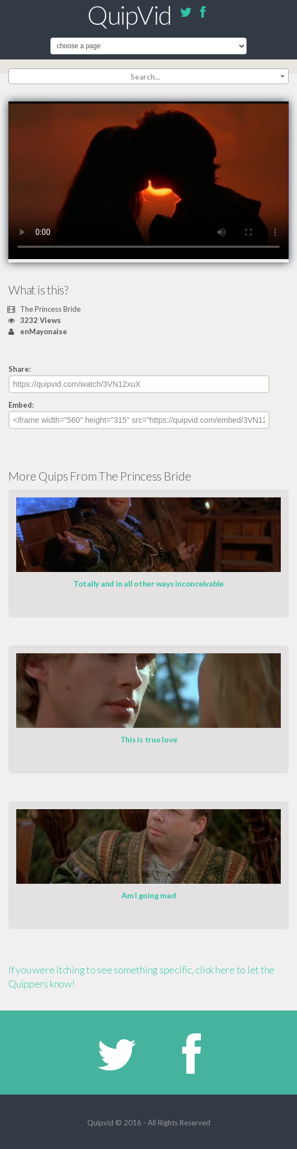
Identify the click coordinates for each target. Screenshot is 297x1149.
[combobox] (148, 76)
